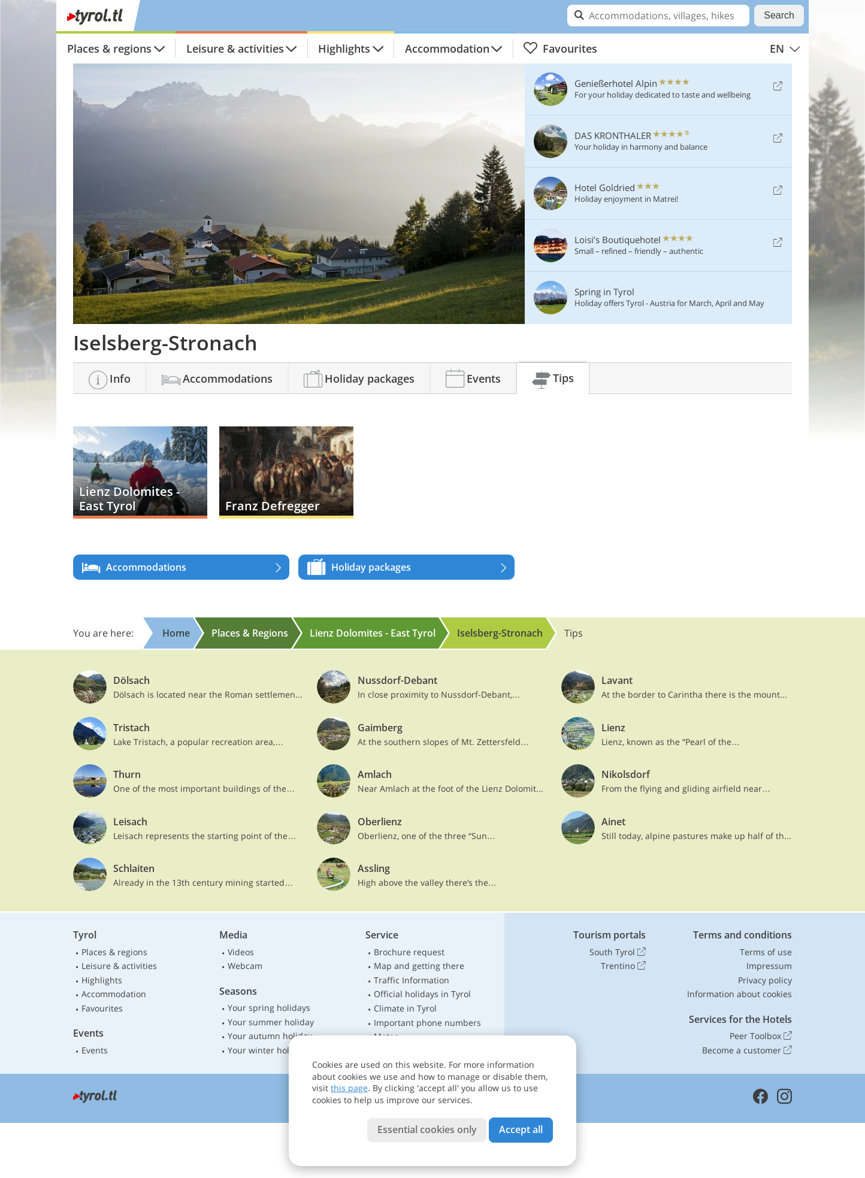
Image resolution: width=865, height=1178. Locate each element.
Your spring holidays (269, 1007)
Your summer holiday (271, 1022)
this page (349, 1088)
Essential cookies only (427, 1129)
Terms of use (766, 952)
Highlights (344, 48)
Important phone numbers (427, 1022)
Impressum (769, 965)
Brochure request (409, 952)
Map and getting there (419, 965)
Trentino (623, 966)
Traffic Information (411, 980)
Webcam (245, 965)
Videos (241, 952)
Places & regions (109, 48)
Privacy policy (765, 980)
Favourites (560, 48)
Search (779, 15)
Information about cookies (739, 994)
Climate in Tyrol (405, 1008)
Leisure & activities (235, 48)
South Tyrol (617, 952)
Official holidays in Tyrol (422, 994)
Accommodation (447, 48)
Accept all (521, 1129)
